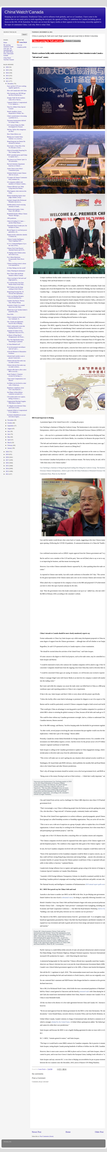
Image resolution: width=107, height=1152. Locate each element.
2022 (7, 78)
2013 (7, 471)
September (10, 425)
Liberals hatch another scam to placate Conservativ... (16, 357)
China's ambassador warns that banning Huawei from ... (16, 327)
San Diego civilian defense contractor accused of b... (15, 393)
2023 (7, 75)
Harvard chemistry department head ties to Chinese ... (16, 164)
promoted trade (84, 991)
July (8, 431)
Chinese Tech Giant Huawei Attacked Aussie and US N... (16, 249)
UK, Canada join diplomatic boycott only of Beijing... (15, 322)
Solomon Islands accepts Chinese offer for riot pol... (16, 174)
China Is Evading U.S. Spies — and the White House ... (16, 222)
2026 (7, 67)
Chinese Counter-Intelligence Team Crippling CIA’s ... (15, 240)
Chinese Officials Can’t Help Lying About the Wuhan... (15, 187)
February (10, 445)
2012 (7, 474)
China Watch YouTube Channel (8, 58)
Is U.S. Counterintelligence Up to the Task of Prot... (16, 244)
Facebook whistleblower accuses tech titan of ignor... (16, 415)
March (9, 442)
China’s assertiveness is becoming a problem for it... (17, 116)
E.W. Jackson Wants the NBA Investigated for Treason (15, 126)
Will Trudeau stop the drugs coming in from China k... (15, 288)
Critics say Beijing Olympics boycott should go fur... (15, 297)
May (8, 437)
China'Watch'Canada (23, 12)
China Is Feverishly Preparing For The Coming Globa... (17, 151)
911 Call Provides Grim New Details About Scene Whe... (15, 283)
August (9, 428)
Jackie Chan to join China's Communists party (15, 169)
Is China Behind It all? (13, 344)
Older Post (99, 1132)
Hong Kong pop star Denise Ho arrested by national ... (16, 142)
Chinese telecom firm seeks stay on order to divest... (16, 361)
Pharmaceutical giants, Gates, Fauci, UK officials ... (15, 210)
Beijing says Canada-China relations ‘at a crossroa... (15, 137)
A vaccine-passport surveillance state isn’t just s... (16, 348)
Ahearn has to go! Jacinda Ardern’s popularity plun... (17, 310)
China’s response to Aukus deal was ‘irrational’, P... (16, 318)
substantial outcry (67, 897)
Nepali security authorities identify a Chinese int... (17, 235)
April (9, 440)
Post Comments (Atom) (46, 1136)
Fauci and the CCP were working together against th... (16, 87)
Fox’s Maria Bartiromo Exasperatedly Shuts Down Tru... (15, 259)
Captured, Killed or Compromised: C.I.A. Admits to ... (17, 103)
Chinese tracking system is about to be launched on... (16, 264)
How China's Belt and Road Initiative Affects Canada (15, 274)
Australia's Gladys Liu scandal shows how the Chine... (16, 306)
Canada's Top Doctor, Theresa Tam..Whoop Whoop (15, 301)
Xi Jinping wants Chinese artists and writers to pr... (16, 253)
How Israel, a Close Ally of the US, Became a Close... (16, 146)
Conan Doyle (23, 42)
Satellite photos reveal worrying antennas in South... (16, 205)
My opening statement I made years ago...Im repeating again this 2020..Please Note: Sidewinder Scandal (8, 50)
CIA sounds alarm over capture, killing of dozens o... (16, 397)
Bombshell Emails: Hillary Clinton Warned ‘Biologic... (17, 214)
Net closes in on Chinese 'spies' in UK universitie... (17, 160)
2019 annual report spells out (95, 884)
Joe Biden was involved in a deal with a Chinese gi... (16, 384)
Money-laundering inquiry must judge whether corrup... (16, 196)
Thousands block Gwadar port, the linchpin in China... (17, 226)
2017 (7, 460)
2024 (7, 73)
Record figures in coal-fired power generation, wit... (17, 231)
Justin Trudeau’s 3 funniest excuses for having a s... (15, 375)
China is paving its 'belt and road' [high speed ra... (16, 279)
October (9, 423)
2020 (7, 451)
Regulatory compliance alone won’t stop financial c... (15, 388)
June (8, 434)
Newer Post (36, 1132)
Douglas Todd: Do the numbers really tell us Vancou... (16, 98)
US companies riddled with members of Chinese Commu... (16, 183)
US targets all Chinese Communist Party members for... (17, 178)
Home (68, 1132)
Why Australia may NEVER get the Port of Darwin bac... (16, 94)
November (10, 420)
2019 (7, 454)
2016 (7, 463)
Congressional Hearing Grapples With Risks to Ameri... (16, 402)
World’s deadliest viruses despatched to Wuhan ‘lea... (15, 112)
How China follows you (14, 134)
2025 (7, 70)
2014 (7, 468)
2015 (7, 465)
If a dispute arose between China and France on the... (16, 406)
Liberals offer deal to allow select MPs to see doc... (16, 370)
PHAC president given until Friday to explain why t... (17, 155)
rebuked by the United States (60, 1022)
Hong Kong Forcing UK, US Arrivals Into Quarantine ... (15, 292)
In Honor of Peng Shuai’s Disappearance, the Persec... (16, 336)
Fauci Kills (10, 314)
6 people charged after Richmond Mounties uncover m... (16, 201)
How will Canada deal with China (17, 90)
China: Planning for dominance (16, 271)
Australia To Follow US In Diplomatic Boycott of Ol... (15, 331)
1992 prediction (11, 218)
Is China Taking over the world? (16, 268)
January (9, 448)
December (10, 83)
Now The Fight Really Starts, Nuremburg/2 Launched (15, 340)
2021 (7, 81)
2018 (7, 457)
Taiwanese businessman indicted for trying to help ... (16, 121)
